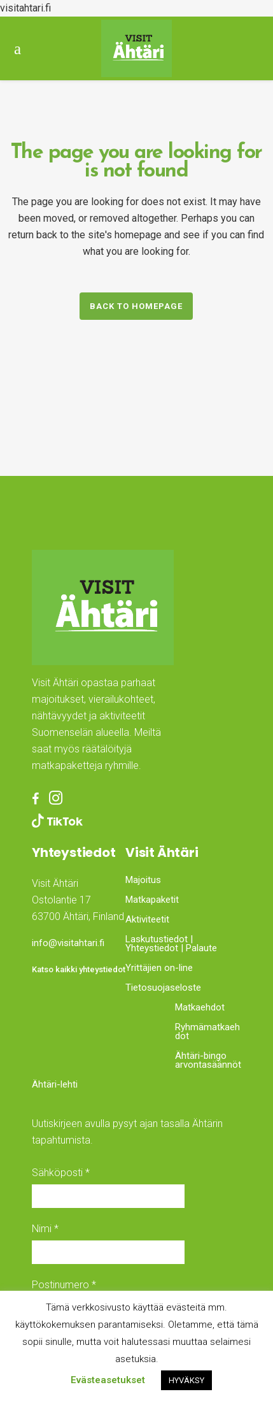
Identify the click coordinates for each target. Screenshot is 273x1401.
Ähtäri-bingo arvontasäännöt (208, 1060)
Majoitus (143, 879)
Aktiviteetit (147, 919)
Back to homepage (136, 306)
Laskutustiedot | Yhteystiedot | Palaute (171, 943)
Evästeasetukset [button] (108, 1380)
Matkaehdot (200, 1007)
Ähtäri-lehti (55, 1084)
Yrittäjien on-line (159, 967)
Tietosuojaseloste (163, 987)
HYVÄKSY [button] (186, 1380)
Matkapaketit (152, 899)
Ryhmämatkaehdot (207, 1031)
